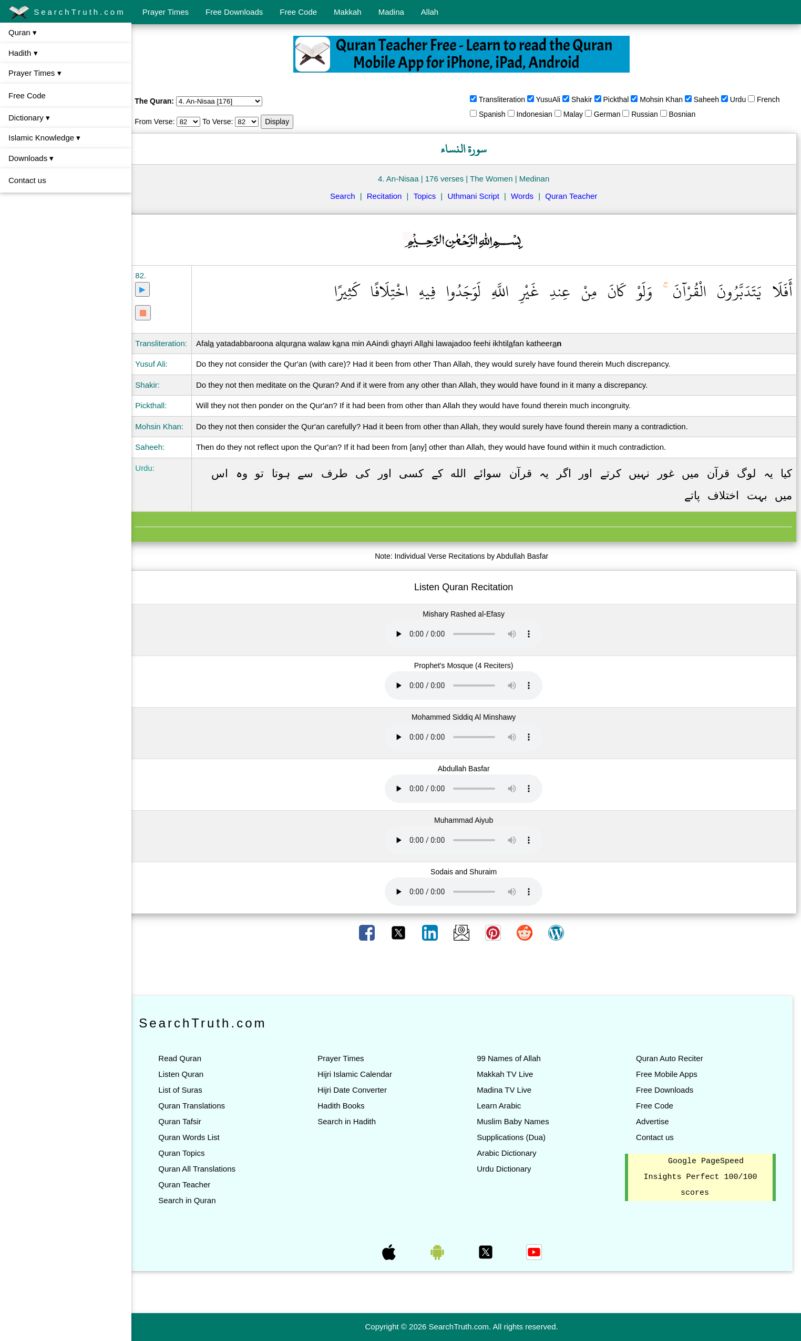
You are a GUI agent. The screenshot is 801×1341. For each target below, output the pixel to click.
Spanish (497, 114)
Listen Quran (190, 1074)
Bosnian (686, 114)
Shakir (586, 99)
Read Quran (189, 1058)
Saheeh (711, 99)
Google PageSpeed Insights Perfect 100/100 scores (701, 1177)
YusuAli (552, 99)
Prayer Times (165, 11)
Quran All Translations (206, 1168)
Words (527, 195)
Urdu (743, 99)
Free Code (298, 11)
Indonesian (539, 114)
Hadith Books (347, 1105)
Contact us (27, 180)
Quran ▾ (22, 32)
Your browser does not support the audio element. (468, 634)
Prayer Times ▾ (34, 72)
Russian (649, 114)
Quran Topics (191, 1152)
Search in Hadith (353, 1121)
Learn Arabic (503, 1105)
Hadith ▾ (23, 52)
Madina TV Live (508, 1089)
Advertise (654, 1121)
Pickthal (620, 99)
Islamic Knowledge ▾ (44, 137)
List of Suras (189, 1089)
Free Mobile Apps (669, 1074)
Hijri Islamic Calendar (361, 1074)
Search (347, 195)
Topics (429, 195)
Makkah (348, 11)
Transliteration (507, 99)
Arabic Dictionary (511, 1152)
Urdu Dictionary (508, 1168)
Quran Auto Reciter (671, 1058)
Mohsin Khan (665, 99)
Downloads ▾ (31, 158)
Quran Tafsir (189, 1121)
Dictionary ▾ (29, 117)
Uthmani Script (478, 195)
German (612, 114)
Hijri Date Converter (359, 1089)
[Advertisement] (466, 969)
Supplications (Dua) (515, 1137)
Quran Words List (198, 1137)
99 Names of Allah (513, 1058)
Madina (391, 11)
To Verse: (227, 121)
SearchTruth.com (67, 12)
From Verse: (164, 121)
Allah (429, 11)
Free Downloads (234, 11)
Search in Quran (196, 1200)
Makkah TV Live (509, 1074)
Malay (578, 114)
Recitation (389, 195)
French (773, 99)
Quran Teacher (576, 195)
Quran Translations (201, 1105)
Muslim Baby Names (517, 1121)
